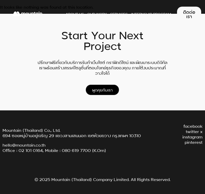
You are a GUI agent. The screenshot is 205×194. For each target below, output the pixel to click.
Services (119, 14)
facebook (192, 125)
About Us (75, 14)
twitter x (194, 131)
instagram (192, 136)
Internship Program (151, 14)
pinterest (193, 142)
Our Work (97, 14)
